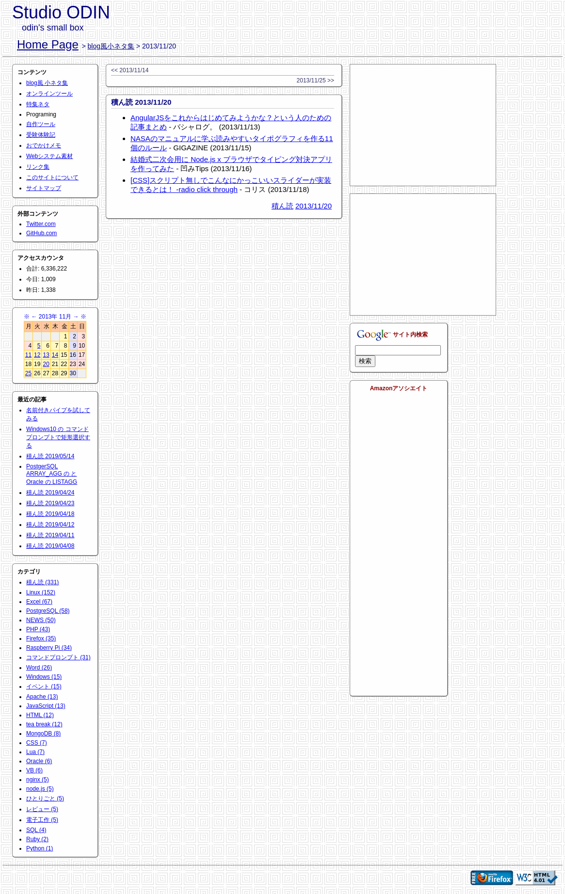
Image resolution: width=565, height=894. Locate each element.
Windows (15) (44, 676)
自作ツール (40, 124)
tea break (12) (44, 724)
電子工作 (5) (42, 819)
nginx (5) (37, 779)
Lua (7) (35, 752)
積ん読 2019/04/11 (50, 535)
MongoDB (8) (43, 733)
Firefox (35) (41, 638)
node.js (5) (40, 788)
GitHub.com (41, 233)
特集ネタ (37, 104)
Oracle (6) (39, 761)
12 (37, 354)
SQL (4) (36, 830)
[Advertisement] (423, 125)
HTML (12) (40, 715)
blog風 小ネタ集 (47, 83)
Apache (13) (42, 696)
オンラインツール (49, 93)
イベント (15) (44, 686)
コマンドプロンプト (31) (58, 657)
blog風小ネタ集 (111, 46)
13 (46, 354)
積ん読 (282, 206)
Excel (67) (39, 601)
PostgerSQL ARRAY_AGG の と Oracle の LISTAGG (51, 474)
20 (46, 364)
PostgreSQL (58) (48, 610)
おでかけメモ (43, 145)
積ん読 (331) (42, 582)
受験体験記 (40, 134)
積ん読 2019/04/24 (50, 492)
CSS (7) (36, 742)
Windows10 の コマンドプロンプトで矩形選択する (58, 437)
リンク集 (37, 166)
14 (55, 354)
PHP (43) (38, 629)
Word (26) (39, 667)
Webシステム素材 (49, 156)
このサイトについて (52, 177)
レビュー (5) (42, 809)
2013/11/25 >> (315, 80)
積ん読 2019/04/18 (50, 514)
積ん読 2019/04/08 (50, 546)
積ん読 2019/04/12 (50, 524)
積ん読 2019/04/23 (50, 503)
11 (28, 354)
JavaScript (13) (45, 705)
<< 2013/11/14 (129, 70)
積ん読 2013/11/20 (141, 102)
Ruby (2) (37, 839)
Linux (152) (40, 592)
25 (28, 373)
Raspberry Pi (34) (49, 647)
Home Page (48, 44)
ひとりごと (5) (45, 798)
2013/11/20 (313, 206)
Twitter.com (41, 224)
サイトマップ (43, 188)
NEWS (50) (41, 620)
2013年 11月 (55, 316)
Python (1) (39, 848)
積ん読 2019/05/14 (50, 456)
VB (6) (34, 770)
